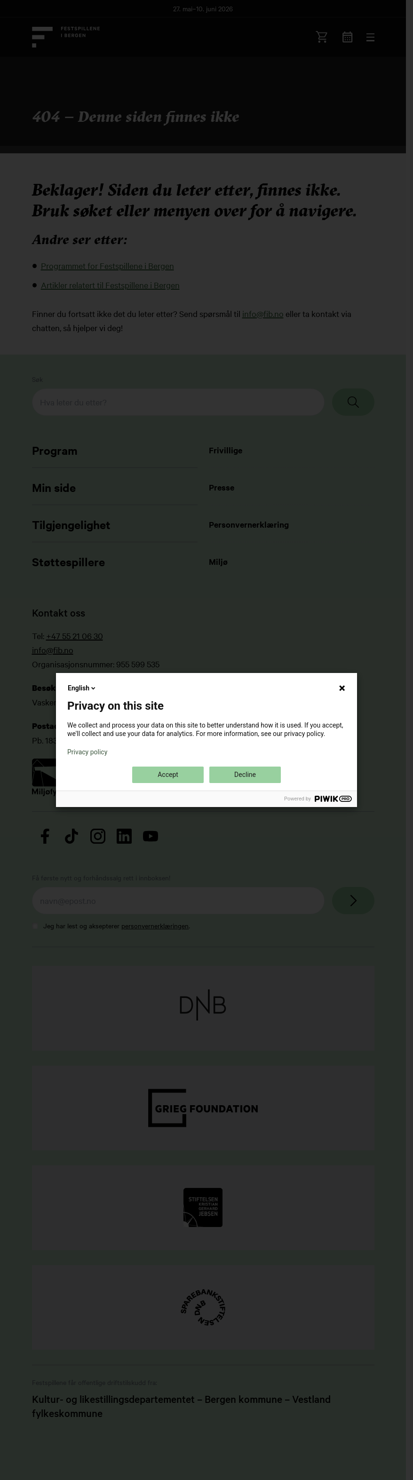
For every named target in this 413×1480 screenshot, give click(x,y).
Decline (245, 774)
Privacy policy (87, 752)
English (82, 688)
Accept (168, 774)
